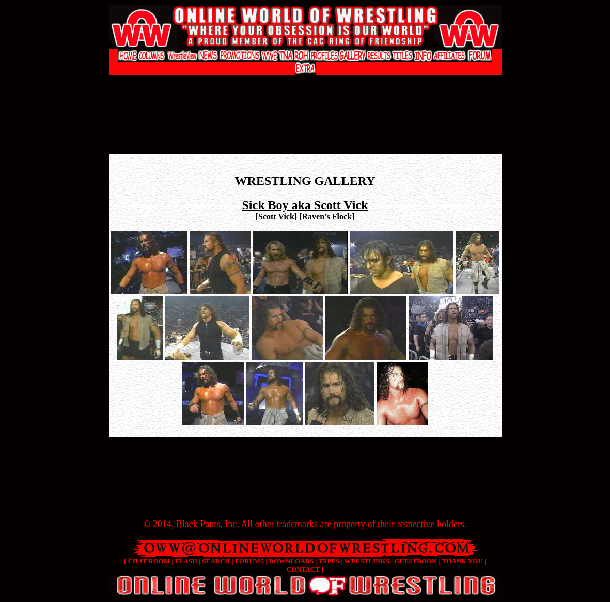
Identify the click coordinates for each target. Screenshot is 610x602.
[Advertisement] (305, 85)
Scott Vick (276, 216)
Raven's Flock (326, 216)
